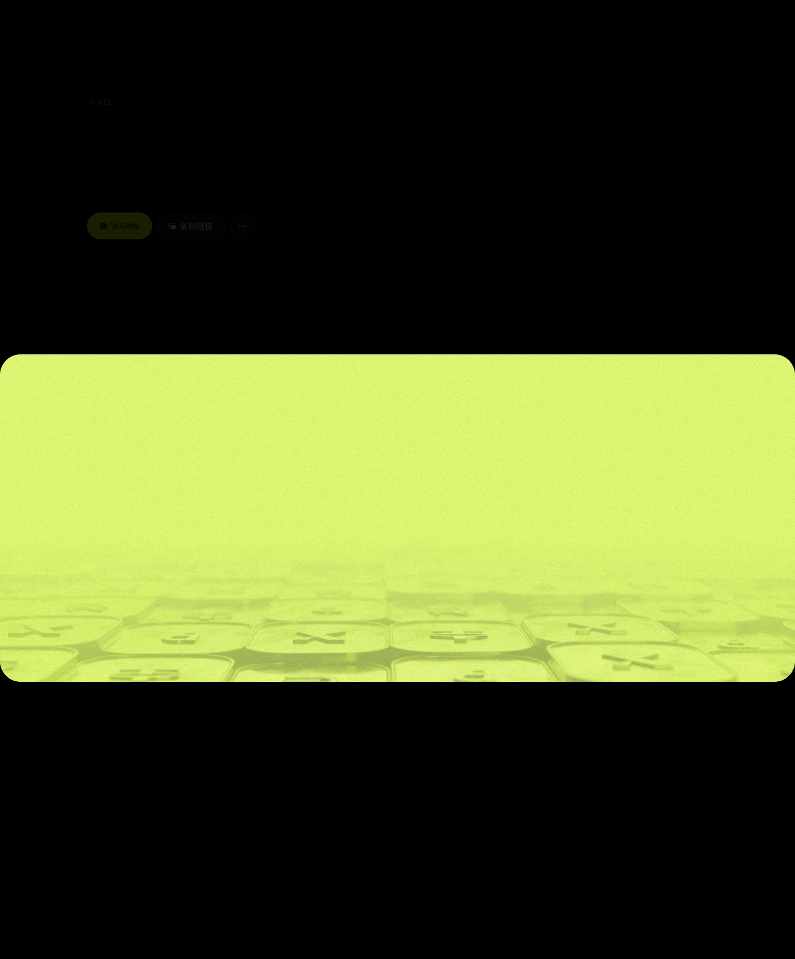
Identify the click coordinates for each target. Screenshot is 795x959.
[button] (167, 26)
